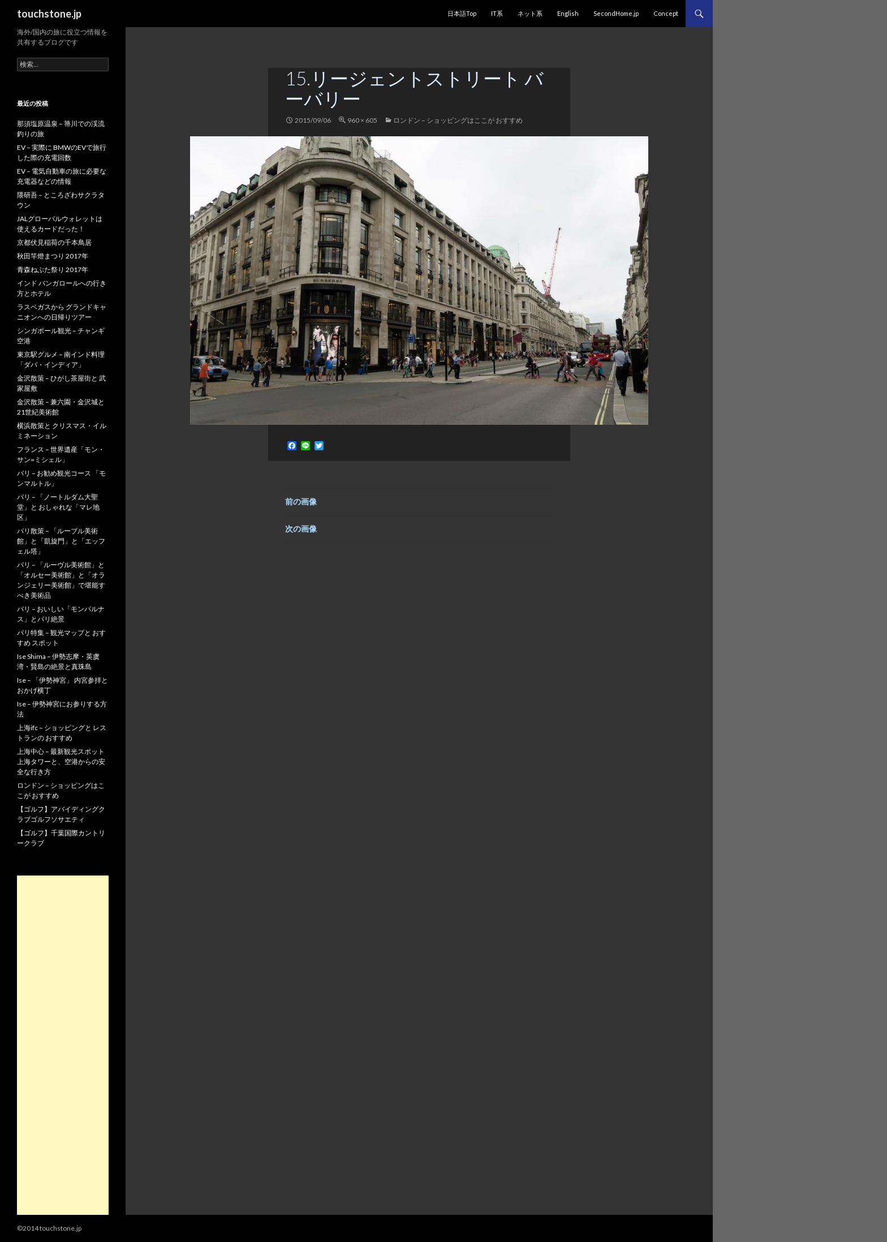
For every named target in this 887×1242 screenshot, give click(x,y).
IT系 (497, 13)
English (568, 13)
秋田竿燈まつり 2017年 (52, 256)
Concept (665, 13)
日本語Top (461, 13)
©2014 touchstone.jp (49, 1228)
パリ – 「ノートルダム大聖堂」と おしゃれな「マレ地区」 (58, 507)
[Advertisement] (63, 1045)
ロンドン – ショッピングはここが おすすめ (458, 120)
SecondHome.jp (616, 13)
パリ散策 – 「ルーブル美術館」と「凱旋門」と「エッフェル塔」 (61, 541)
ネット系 (530, 13)
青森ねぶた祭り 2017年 (52, 269)
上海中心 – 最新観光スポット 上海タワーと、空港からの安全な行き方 (61, 761)
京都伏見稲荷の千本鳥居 (54, 242)
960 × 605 (362, 120)
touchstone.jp (49, 13)
